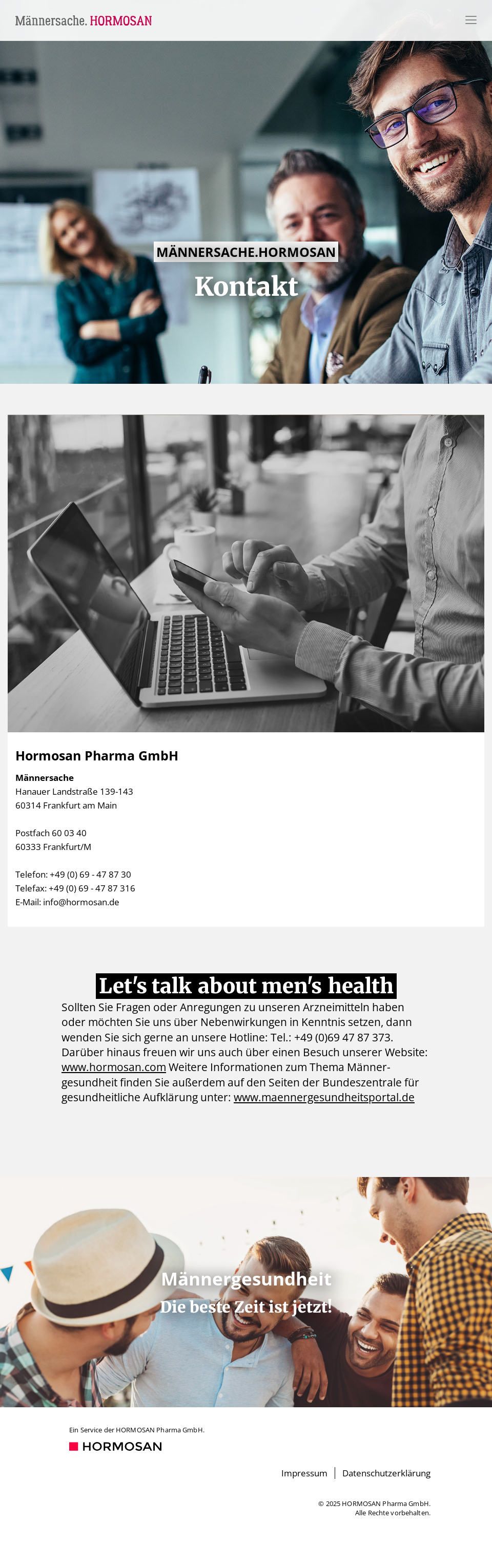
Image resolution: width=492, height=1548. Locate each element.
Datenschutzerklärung (386, 1473)
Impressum (304, 1473)
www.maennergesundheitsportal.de (324, 1097)
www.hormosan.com (113, 1067)
